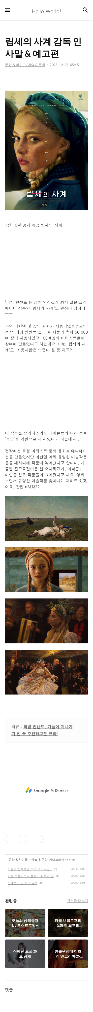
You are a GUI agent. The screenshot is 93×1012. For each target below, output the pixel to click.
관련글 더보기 (77, 900)
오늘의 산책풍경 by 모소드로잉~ (30, 869)
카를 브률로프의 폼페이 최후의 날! (31, 876)
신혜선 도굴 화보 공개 (22, 883)
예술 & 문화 (39, 859)
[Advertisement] (46, 790)
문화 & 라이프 (18, 859)
